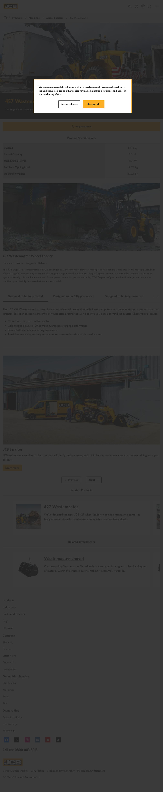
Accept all (93, 104)
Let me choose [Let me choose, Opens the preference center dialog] (69, 104)
